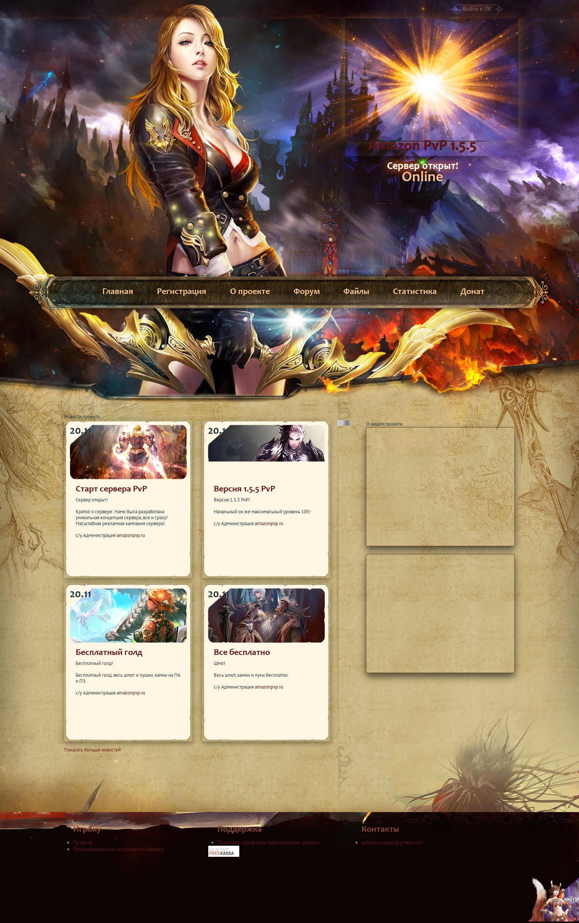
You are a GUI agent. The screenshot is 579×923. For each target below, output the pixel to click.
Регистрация (181, 292)
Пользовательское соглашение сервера (118, 849)
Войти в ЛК (477, 9)
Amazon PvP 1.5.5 (422, 146)
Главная (117, 292)
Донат (472, 292)
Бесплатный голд (109, 653)
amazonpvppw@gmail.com (392, 842)
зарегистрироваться (484, 17)
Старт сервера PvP (111, 489)
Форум (307, 292)
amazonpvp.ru (131, 535)
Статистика (415, 292)
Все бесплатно (242, 653)
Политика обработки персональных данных (268, 842)
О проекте (250, 292)
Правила (83, 842)
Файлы (356, 292)
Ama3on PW (141, 815)
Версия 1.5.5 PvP (244, 489)
